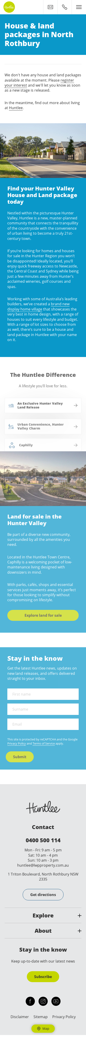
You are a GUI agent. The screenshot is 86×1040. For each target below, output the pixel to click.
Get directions (43, 894)
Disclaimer (20, 1016)
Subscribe (43, 976)
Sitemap (40, 1016)
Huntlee (16, 107)
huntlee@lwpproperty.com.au (43, 865)
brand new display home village (35, 306)
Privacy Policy (16, 743)
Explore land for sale (39, 615)
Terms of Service (44, 743)
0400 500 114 (43, 840)
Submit (19, 756)
